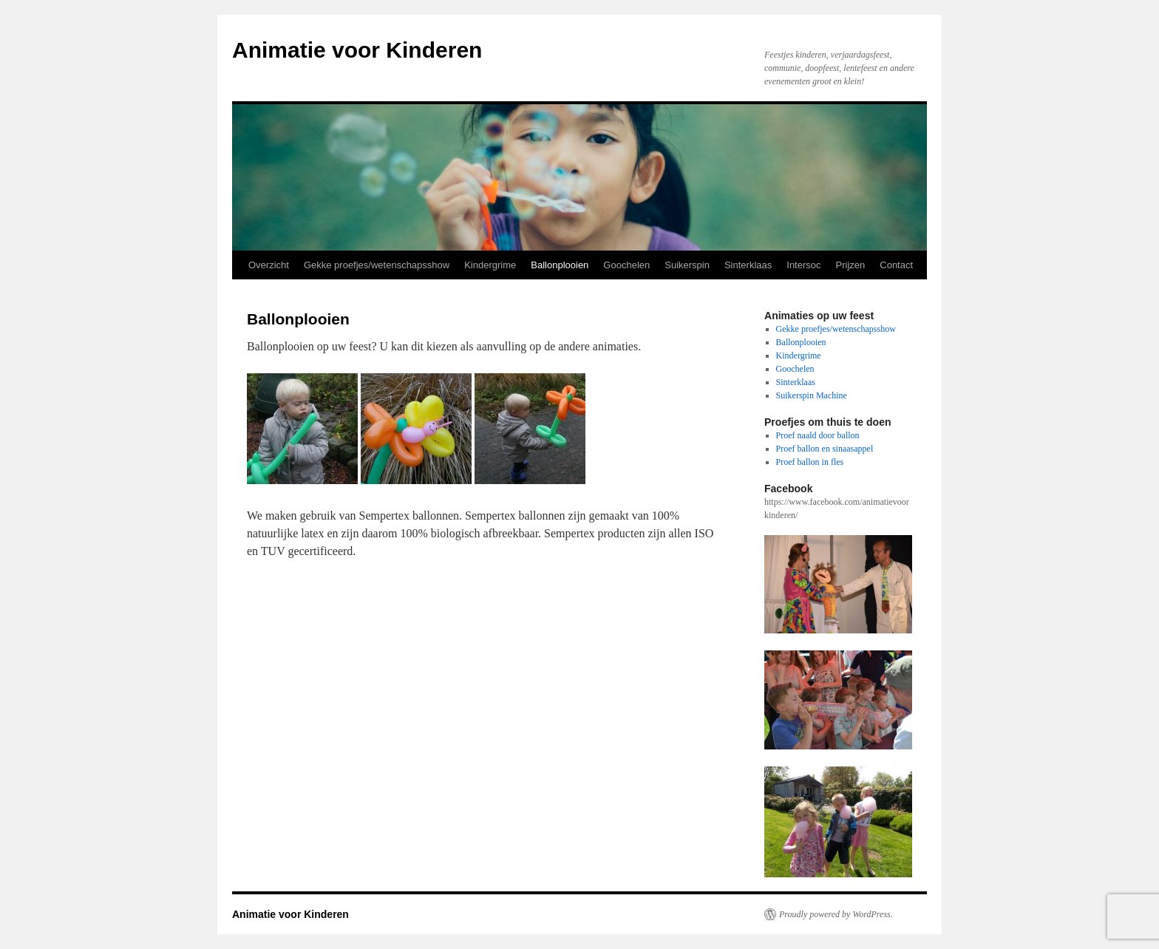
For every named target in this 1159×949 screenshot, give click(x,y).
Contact (896, 265)
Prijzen (851, 265)
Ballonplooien (559, 265)
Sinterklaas (748, 265)
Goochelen (626, 265)
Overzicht (268, 265)
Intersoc (803, 265)
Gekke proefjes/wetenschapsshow (376, 265)
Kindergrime (490, 265)
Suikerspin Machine (811, 395)
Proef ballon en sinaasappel (825, 448)
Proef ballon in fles (810, 462)
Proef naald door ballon (818, 435)
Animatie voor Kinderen (357, 50)
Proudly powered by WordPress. (836, 914)
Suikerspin (687, 265)
